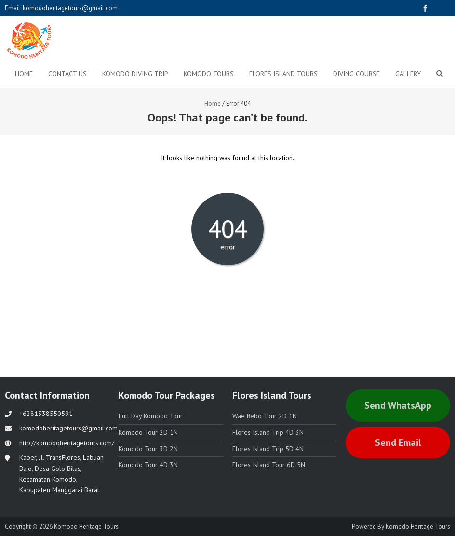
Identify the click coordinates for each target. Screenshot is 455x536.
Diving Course (356, 73)
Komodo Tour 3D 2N (148, 448)
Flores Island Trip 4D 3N (268, 432)
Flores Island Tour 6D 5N (268, 464)
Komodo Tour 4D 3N (148, 464)
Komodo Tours (209, 73)
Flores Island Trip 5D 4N (268, 448)
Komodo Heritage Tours (418, 527)
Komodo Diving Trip (135, 73)
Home (24, 73)
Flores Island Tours (283, 73)
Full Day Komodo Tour (151, 416)
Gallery (408, 73)
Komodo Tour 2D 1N (148, 432)
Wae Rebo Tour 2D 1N (264, 416)
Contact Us (67, 73)
